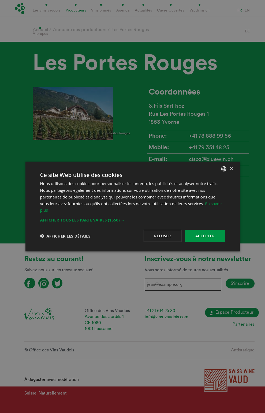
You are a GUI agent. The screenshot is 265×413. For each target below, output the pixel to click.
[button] (132, 219)
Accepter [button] (205, 235)
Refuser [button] (162, 235)
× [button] (231, 169)
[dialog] (132, 206)
